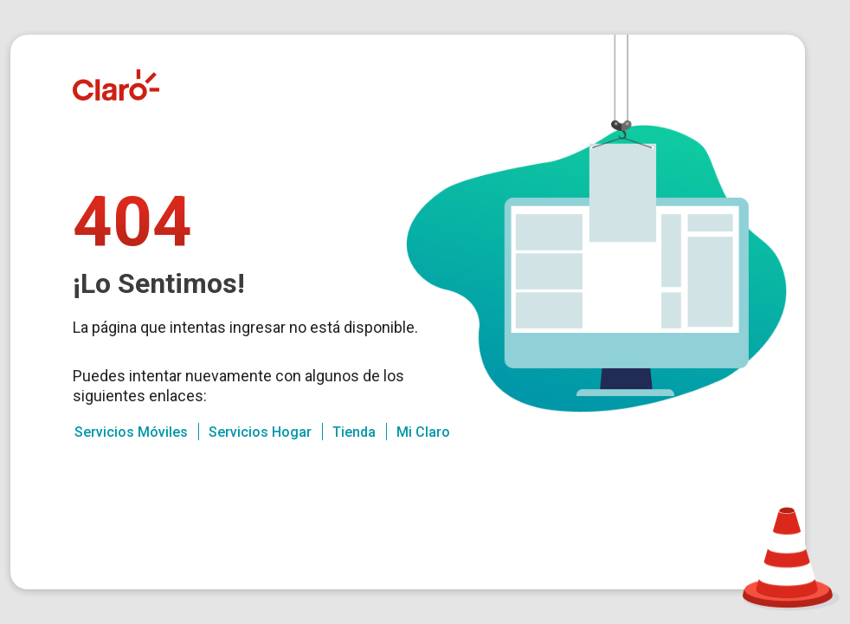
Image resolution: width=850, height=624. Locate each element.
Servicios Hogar (260, 432)
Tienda (354, 432)
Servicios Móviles (131, 432)
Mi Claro (423, 432)
